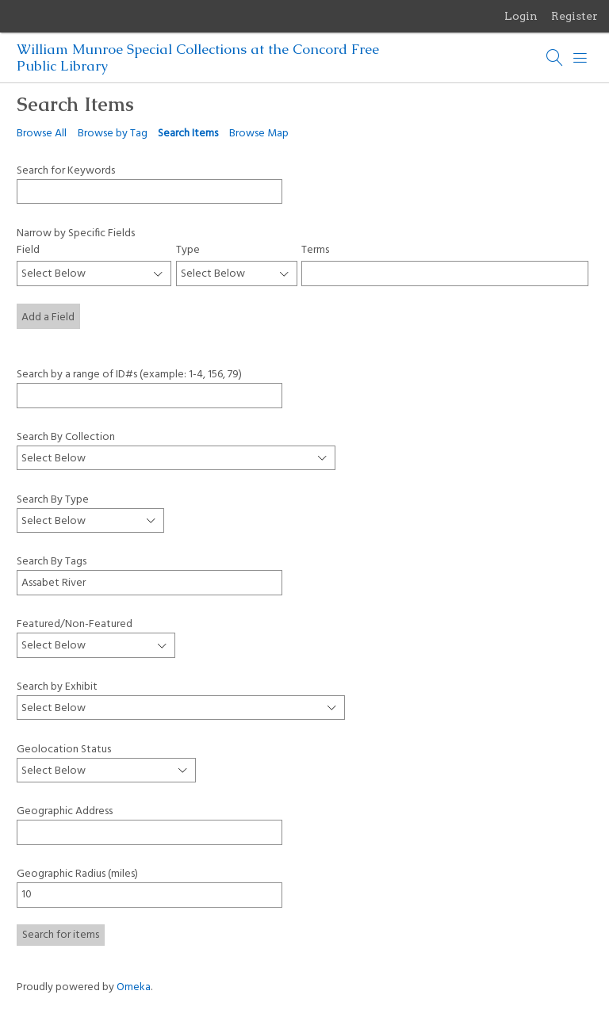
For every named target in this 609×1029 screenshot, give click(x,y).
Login (521, 16)
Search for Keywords (66, 170)
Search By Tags (51, 561)
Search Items (188, 133)
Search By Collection (66, 437)
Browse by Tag (112, 133)
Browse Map (259, 133)
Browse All (42, 133)
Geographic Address (65, 811)
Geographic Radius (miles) (77, 874)
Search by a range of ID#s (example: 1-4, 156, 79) (129, 374)
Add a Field (48, 317)
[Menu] (580, 58)
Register (574, 16)
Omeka (134, 987)
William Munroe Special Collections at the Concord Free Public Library (198, 57)
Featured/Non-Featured (74, 624)
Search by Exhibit (57, 686)
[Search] (555, 58)
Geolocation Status (64, 749)
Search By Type (53, 499)
